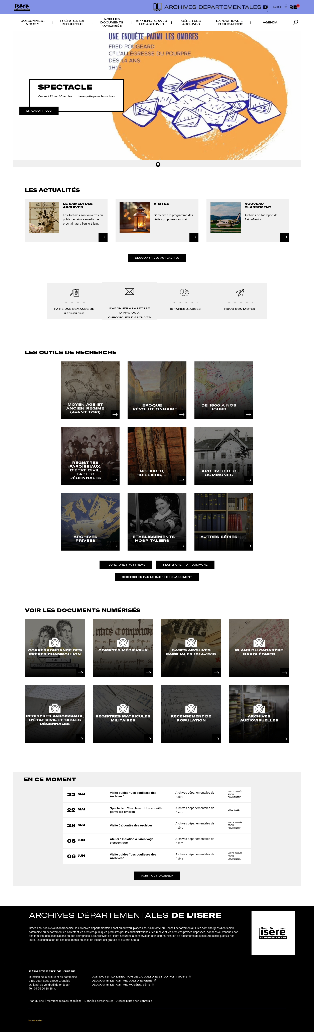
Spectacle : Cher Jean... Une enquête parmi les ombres (137, 809)
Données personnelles (99, 1001)
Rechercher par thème (126, 564)
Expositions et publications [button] (230, 22)
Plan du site (36, 1001)
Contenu (157, 2)
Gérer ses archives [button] (191, 22)
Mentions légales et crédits (64, 1001)
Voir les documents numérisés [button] (111, 22)
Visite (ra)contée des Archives (132, 825)
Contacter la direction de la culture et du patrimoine (139, 976)
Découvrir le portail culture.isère (122, 980)
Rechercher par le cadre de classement (157, 577)
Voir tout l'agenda (157, 875)
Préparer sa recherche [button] (72, 22)
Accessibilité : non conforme (134, 1001)
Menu (153, 2)
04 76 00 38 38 (45, 988)
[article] (55, 648)
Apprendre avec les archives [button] (151, 22)
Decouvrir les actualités (157, 257)
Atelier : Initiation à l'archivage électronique (132, 840)
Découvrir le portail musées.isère (121, 984)
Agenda (270, 22)
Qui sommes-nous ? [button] (32, 22)
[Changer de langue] (279, 7)
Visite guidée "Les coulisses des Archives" (134, 794)
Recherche (161, 2)
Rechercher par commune (185, 564)
